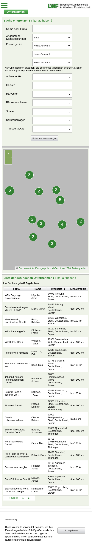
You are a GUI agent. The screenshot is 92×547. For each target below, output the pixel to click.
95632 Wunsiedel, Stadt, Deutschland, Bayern (58, 321)
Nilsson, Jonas (35, 479)
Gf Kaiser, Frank (36, 331)
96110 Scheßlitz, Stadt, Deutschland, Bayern (58, 331)
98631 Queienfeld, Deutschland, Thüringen (57, 431)
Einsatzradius (78, 288)
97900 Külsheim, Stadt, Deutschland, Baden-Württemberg (58, 405)
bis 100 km (76, 320)
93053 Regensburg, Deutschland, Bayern (58, 490)
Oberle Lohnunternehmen (14, 419)
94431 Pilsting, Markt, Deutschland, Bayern (55, 308)
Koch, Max (37, 365)
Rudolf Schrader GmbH (17, 479)
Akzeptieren (71, 530)
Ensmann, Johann (36, 380)
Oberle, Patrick (35, 419)
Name (38, 288)
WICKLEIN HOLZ (14, 342)
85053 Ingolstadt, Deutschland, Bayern (57, 479)
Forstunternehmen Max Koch (17, 365)
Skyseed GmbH (13, 405)
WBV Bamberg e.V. (15, 331)
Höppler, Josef (35, 296)
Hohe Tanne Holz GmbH (14, 443)
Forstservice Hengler (16, 467)
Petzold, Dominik (35, 405)
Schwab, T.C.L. (36, 393)
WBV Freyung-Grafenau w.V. (13, 296)
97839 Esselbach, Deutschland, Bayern (57, 393)
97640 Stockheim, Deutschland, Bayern (57, 353)
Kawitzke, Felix (36, 353)
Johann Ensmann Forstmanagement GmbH (14, 380)
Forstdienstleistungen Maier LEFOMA (16, 308)
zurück (14, 497)
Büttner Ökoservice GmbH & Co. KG (15, 431)
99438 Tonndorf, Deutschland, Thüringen (56, 455)
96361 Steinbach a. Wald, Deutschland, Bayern (58, 342)
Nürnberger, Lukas (37, 490)
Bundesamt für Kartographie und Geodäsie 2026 (45, 268)
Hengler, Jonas (35, 467)
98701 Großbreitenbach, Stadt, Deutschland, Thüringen (58, 443)
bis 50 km (76, 296)
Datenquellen (79, 268)
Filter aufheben (41, 20)
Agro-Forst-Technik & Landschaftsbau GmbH (17, 455)
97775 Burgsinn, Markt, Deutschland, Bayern (56, 364)
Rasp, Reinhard (36, 321)
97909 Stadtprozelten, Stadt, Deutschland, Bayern (58, 418)
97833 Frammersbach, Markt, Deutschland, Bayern (56, 380)
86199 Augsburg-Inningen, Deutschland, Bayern (57, 467)
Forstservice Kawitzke (16, 352)
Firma (16, 288)
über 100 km (77, 308)
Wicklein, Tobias (36, 342)
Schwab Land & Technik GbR (13, 393)
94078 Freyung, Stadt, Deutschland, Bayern (58, 296)
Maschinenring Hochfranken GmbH (15, 321)
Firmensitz (56, 288)
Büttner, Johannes (36, 431)
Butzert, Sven (38, 455)
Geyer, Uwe (37, 443)
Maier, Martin (38, 308)
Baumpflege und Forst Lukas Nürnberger (16, 490)
